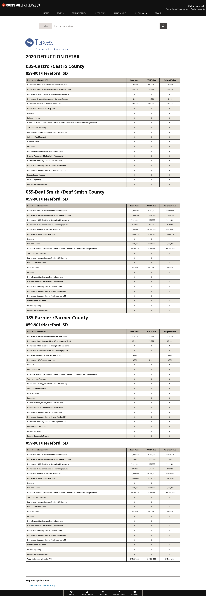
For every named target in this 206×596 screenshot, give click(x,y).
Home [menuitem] (46, 13)
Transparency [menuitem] (79, 13)
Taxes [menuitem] (59, 13)
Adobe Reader (35, 585)
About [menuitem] (158, 13)
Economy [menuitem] (100, 13)
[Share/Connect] (87, 593)
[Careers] (135, 593)
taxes (40, 42)
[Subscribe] (103, 593)
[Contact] (71, 593)
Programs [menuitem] (140, 13)
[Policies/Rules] (119, 593)
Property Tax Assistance (51, 49)
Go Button (163, 26)
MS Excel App (49, 585)
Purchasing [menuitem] (120, 13)
